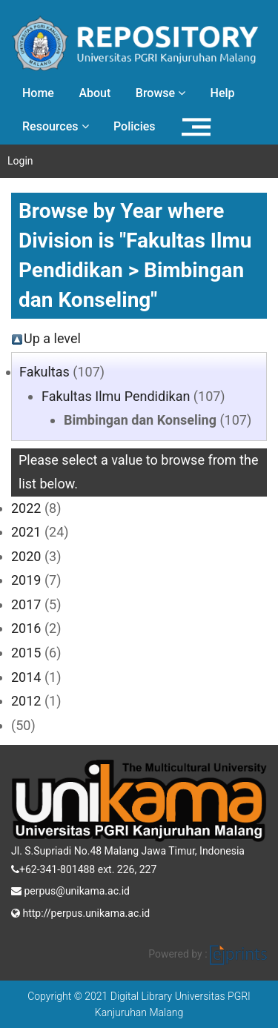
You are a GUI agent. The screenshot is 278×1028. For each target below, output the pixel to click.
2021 (26, 532)
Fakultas (44, 371)
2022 (26, 508)
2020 (26, 556)
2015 (26, 652)
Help (223, 93)
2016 (26, 628)
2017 (26, 604)
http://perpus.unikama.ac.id (80, 911)
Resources (55, 126)
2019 (26, 580)
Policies (134, 126)
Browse (160, 93)
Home (38, 93)
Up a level (52, 338)
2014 (26, 677)
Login (20, 161)
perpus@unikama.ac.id (70, 889)
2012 (26, 701)
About (94, 93)
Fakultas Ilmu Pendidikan (116, 396)
